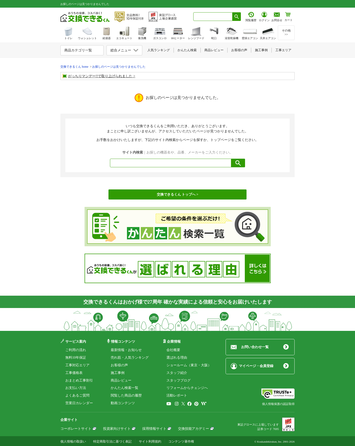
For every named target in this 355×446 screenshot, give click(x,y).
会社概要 (173, 350)
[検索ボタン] (236, 16)
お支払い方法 (75, 388)
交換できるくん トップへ (176, 194)
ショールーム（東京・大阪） (188, 365)
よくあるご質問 (77, 395)
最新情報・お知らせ (126, 350)
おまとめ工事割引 (79, 380)
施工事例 (117, 373)
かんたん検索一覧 (124, 388)
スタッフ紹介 (176, 373)
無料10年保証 (75, 357)
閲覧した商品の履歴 (126, 395)
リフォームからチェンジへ (187, 388)
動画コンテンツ (123, 403)
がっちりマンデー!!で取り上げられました (100, 76)
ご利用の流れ (75, 350)
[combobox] (212, 16)
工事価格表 (74, 373)
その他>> (286, 32)
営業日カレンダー (79, 403)
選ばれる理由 (176, 357)
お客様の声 (119, 365)
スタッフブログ (178, 380)
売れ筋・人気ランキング (130, 357)
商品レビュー (121, 380)
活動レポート (176, 395)
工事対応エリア (77, 365)
